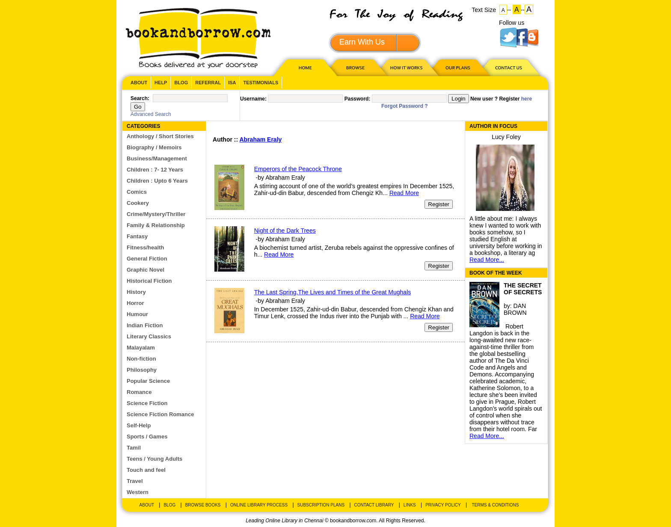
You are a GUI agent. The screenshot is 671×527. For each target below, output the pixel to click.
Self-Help (139, 425)
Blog (181, 82)
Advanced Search (151, 114)
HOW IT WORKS (406, 67)
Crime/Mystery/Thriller (156, 214)
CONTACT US (508, 67)
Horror (135, 303)
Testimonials (260, 82)
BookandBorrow (198, 38)
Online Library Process (259, 505)
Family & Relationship (156, 225)
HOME (303, 67)
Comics (137, 192)
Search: (140, 98)
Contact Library (374, 505)
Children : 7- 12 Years (155, 169)
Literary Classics (149, 336)
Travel (135, 481)
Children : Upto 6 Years (157, 181)
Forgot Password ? (404, 106)
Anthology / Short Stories (160, 136)
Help (160, 82)
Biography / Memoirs (154, 147)
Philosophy (142, 370)
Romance (139, 392)
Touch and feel (146, 470)
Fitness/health (145, 247)
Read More (404, 192)
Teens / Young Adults (154, 459)
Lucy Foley (506, 136)
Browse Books (203, 505)
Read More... (486, 259)
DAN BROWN (515, 309)
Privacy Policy (442, 505)
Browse (356, 67)
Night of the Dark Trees (285, 230)
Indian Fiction (145, 325)
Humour (137, 314)
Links (410, 505)
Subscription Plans (321, 505)
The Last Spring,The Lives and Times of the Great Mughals (332, 292)
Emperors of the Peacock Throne (298, 169)
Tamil (134, 447)
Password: (357, 99)
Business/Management (157, 158)
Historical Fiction (149, 281)
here (526, 99)
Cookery (138, 203)
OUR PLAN (457, 67)
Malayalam (141, 347)
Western (137, 492)
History (136, 292)
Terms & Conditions (495, 505)
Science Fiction (147, 403)
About (139, 82)
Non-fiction (141, 358)
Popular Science (148, 381)
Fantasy (137, 236)
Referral (208, 82)
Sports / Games (147, 436)
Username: (253, 99)
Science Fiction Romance (160, 414)
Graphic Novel (145, 269)
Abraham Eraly (261, 139)
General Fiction (147, 258)
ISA (232, 82)
